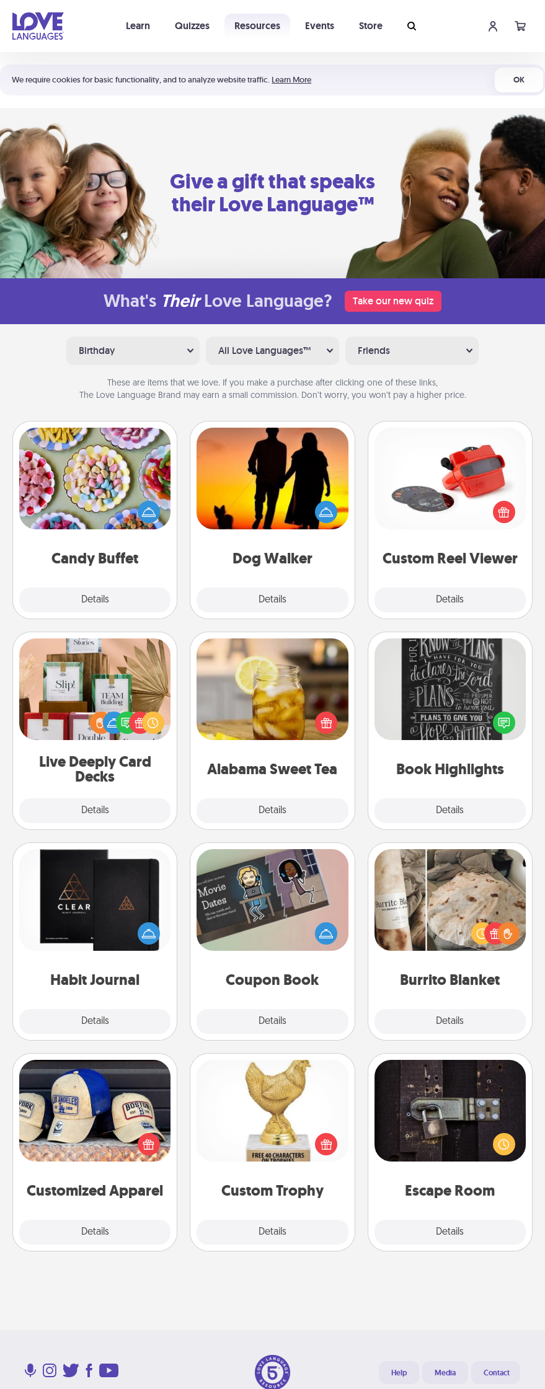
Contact (497, 1373)
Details (95, 600)
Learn (138, 25)
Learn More (291, 79)
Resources (257, 25)
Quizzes (192, 25)
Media (445, 1373)
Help (399, 1373)
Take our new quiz (393, 300)
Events (319, 25)
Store (371, 25)
